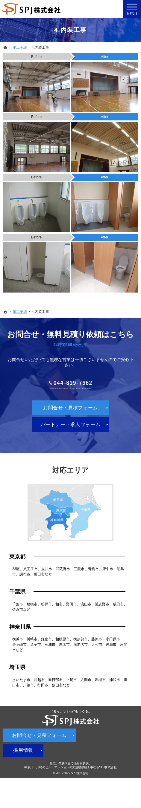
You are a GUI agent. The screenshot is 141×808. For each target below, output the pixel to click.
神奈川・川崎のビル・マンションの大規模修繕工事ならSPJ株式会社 (70, 782)
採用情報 (23, 765)
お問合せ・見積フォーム (70, 422)
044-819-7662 (70, 392)
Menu (132, 9)
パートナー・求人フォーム (71, 439)
